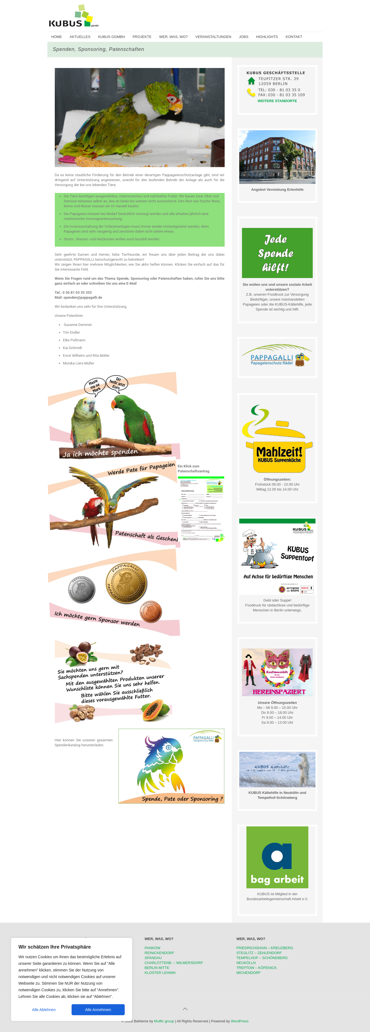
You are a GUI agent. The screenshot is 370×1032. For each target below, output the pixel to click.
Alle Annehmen (98, 1010)
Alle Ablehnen (44, 1010)
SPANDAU (153, 958)
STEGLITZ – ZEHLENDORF (259, 953)
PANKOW (152, 948)
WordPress (240, 1021)
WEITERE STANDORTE (277, 101)
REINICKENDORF (159, 953)
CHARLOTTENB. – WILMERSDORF (174, 963)
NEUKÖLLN (246, 963)
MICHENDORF (248, 973)
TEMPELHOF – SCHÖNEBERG (262, 958)
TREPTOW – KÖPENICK (256, 968)
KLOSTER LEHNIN (160, 973)
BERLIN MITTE (157, 968)
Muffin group (164, 1021)
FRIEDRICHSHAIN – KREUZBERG (264, 948)
